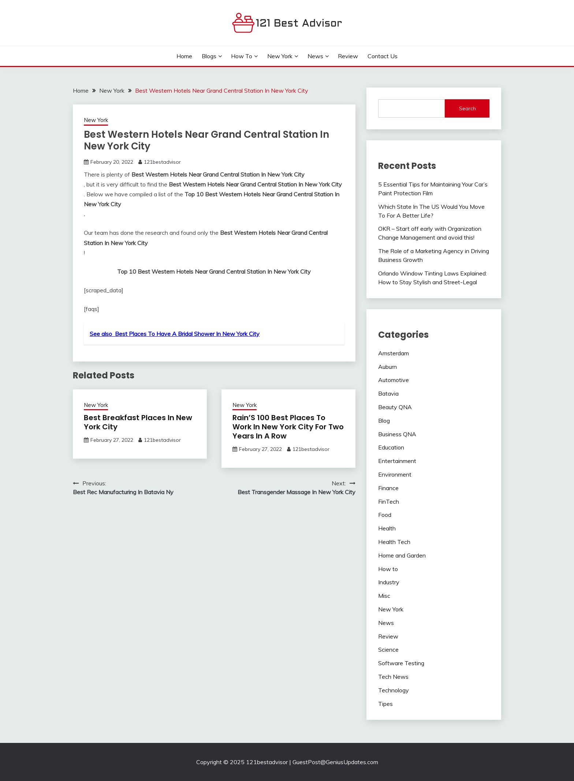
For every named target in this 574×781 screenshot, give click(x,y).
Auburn (387, 366)
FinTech (388, 501)
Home (184, 56)
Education (391, 447)
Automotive (393, 380)
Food (384, 514)
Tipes (385, 703)
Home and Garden (402, 555)
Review (348, 56)
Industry (388, 582)
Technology (393, 690)
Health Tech (394, 541)
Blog (384, 420)
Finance (388, 488)
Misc (384, 595)
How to (241, 56)
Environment (394, 474)
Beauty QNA (395, 407)
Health (387, 528)
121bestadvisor (162, 162)
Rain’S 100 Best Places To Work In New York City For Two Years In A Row (288, 426)
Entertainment (397, 460)
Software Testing (401, 663)
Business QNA (397, 434)
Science (388, 649)
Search (467, 108)
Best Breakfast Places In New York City (138, 422)
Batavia (388, 393)
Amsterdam (393, 353)
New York (279, 56)
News (315, 56)
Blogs (209, 56)
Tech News (393, 676)
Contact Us (383, 56)
